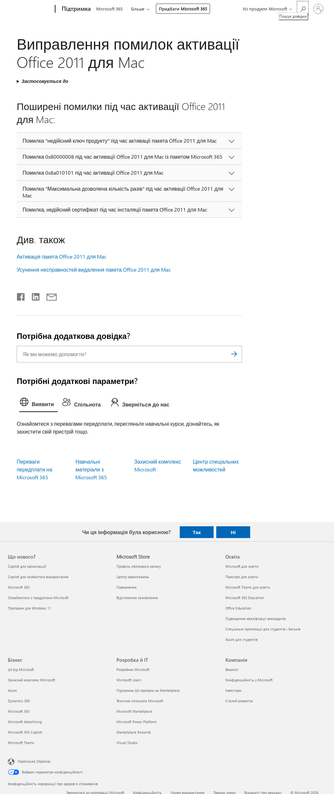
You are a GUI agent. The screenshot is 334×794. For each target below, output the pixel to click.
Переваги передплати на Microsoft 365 (34, 469)
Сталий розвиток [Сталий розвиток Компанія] (239, 700)
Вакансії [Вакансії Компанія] (231, 669)
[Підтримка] (75, 9)
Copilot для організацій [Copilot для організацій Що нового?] (27, 566)
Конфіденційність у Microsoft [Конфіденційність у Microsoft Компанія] (249, 679)
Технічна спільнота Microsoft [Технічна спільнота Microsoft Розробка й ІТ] (139, 700)
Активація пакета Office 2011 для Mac (61, 256)
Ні (233, 532)
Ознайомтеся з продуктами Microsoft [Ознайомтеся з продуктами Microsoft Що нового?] (38, 597)
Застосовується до (45, 81)
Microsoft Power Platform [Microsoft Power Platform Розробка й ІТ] (136, 721)
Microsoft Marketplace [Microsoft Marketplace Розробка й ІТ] (134, 711)
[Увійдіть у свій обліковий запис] (318, 9)
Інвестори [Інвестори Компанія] (233, 690)
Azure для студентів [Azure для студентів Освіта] (241, 639)
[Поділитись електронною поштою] (48, 295)
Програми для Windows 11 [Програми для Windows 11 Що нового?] (29, 608)
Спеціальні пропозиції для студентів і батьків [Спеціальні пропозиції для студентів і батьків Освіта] (262, 629)
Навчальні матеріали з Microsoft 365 (91, 469)
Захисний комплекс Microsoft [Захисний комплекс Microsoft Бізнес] (31, 679)
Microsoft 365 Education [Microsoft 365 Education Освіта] (244, 597)
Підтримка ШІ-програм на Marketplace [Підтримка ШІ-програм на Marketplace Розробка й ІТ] (148, 690)
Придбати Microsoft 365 (183, 8)
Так (197, 532)
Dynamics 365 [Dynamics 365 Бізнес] (19, 700)
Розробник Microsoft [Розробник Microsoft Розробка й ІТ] (132, 669)
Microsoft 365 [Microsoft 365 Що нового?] (19, 587)
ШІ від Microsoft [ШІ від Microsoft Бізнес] (21, 669)
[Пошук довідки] (303, 8)
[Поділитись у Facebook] (21, 295)
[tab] (38, 403)
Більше (137, 8)
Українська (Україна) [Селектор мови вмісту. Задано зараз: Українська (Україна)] (34, 761)
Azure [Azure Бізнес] (12, 690)
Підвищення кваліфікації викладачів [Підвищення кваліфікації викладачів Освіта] (255, 618)
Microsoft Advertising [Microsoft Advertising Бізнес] (25, 721)
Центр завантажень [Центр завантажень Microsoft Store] (132, 576)
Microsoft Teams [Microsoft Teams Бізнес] (21, 742)
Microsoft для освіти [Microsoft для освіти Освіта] (241, 566)
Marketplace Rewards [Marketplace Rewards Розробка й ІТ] (133, 732)
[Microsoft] (30, 9)
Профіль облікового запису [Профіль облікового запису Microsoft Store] (138, 566)
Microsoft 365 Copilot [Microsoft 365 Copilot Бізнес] (25, 732)
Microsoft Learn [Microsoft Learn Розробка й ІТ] (128, 679)
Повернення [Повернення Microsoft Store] (126, 587)
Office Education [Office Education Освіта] (238, 608)
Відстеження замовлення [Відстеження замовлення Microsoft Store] (137, 597)
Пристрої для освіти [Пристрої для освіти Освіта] (241, 576)
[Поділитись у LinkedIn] (33, 295)
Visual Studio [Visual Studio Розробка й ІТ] (126, 742)
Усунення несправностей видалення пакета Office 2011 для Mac (93, 269)
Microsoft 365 (109, 8)
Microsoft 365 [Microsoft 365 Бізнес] (19, 711)
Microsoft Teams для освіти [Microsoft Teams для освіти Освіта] (247, 587)
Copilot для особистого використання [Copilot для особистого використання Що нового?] (38, 576)
